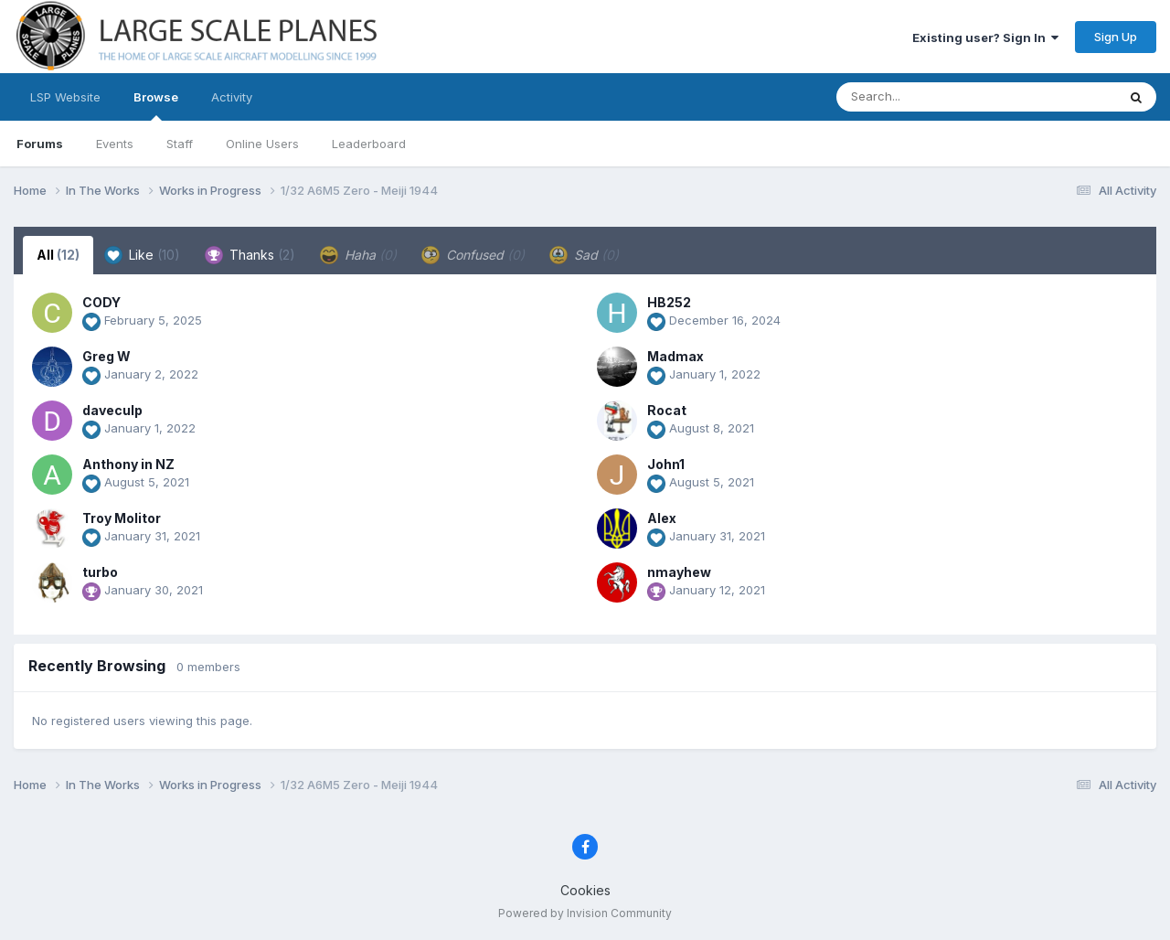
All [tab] (58, 254)
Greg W (106, 356)
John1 (666, 464)
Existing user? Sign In (985, 37)
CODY (101, 302)
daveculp (112, 410)
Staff (179, 143)
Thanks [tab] (250, 255)
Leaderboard (369, 143)
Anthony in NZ (128, 464)
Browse (155, 105)
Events (114, 143)
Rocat (666, 410)
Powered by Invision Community (585, 913)
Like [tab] (142, 255)
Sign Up (1115, 36)
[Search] (926, 97)
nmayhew (679, 572)
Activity (231, 97)
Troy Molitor (121, 518)
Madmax (675, 356)
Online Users (262, 143)
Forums (39, 143)
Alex (661, 518)
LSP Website (65, 97)
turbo (100, 572)
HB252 (669, 302)
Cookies (585, 890)
